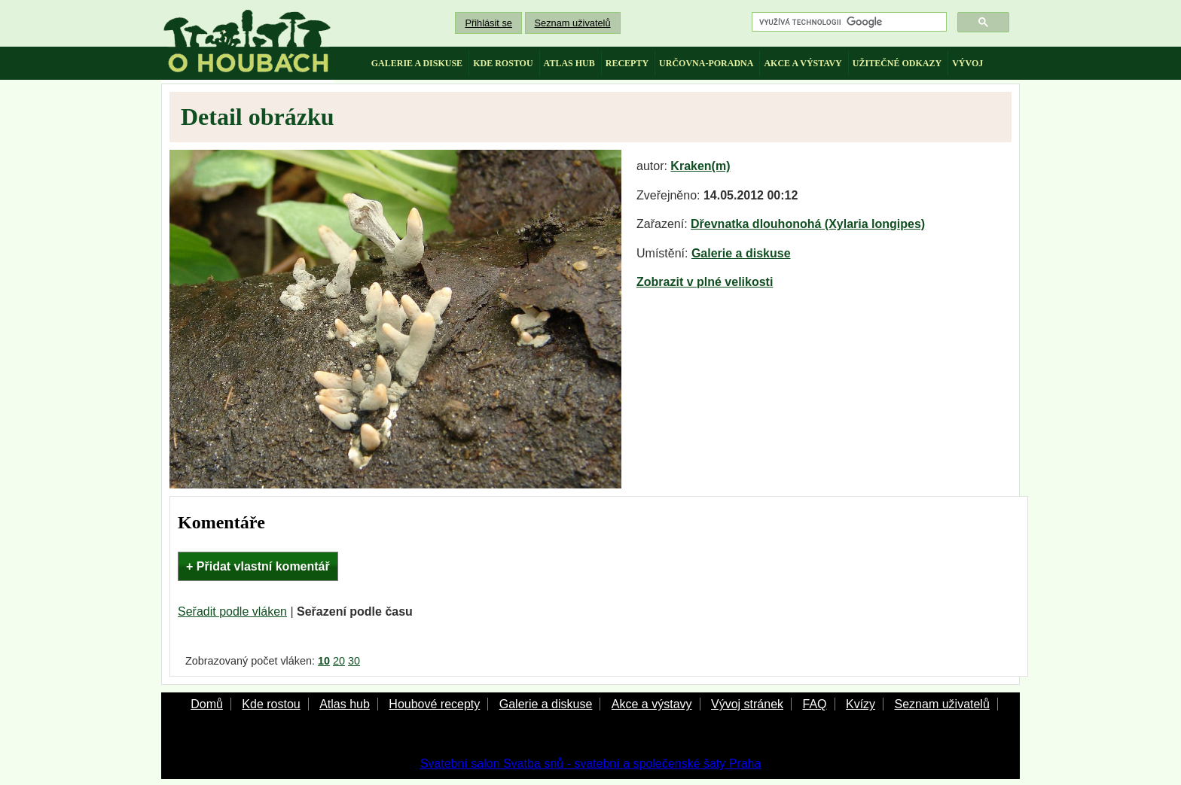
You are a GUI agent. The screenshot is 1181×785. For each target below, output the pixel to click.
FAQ (814, 704)
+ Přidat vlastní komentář (258, 566)
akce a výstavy (802, 63)
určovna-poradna (706, 63)
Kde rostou (271, 704)
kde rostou (503, 63)
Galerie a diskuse (741, 253)
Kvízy (860, 704)
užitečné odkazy (897, 63)
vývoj (967, 63)
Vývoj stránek (747, 704)
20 (339, 661)
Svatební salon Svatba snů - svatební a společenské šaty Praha (590, 763)
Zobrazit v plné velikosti (704, 281)
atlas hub (569, 63)
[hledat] (847, 22)
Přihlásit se (488, 23)
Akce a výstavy (652, 704)
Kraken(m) (700, 166)
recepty (627, 63)
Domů (207, 704)
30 (354, 661)
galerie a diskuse (416, 63)
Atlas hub (344, 704)
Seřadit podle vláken (232, 611)
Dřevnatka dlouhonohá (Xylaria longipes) (808, 224)
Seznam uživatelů (573, 23)
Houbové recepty (434, 704)
